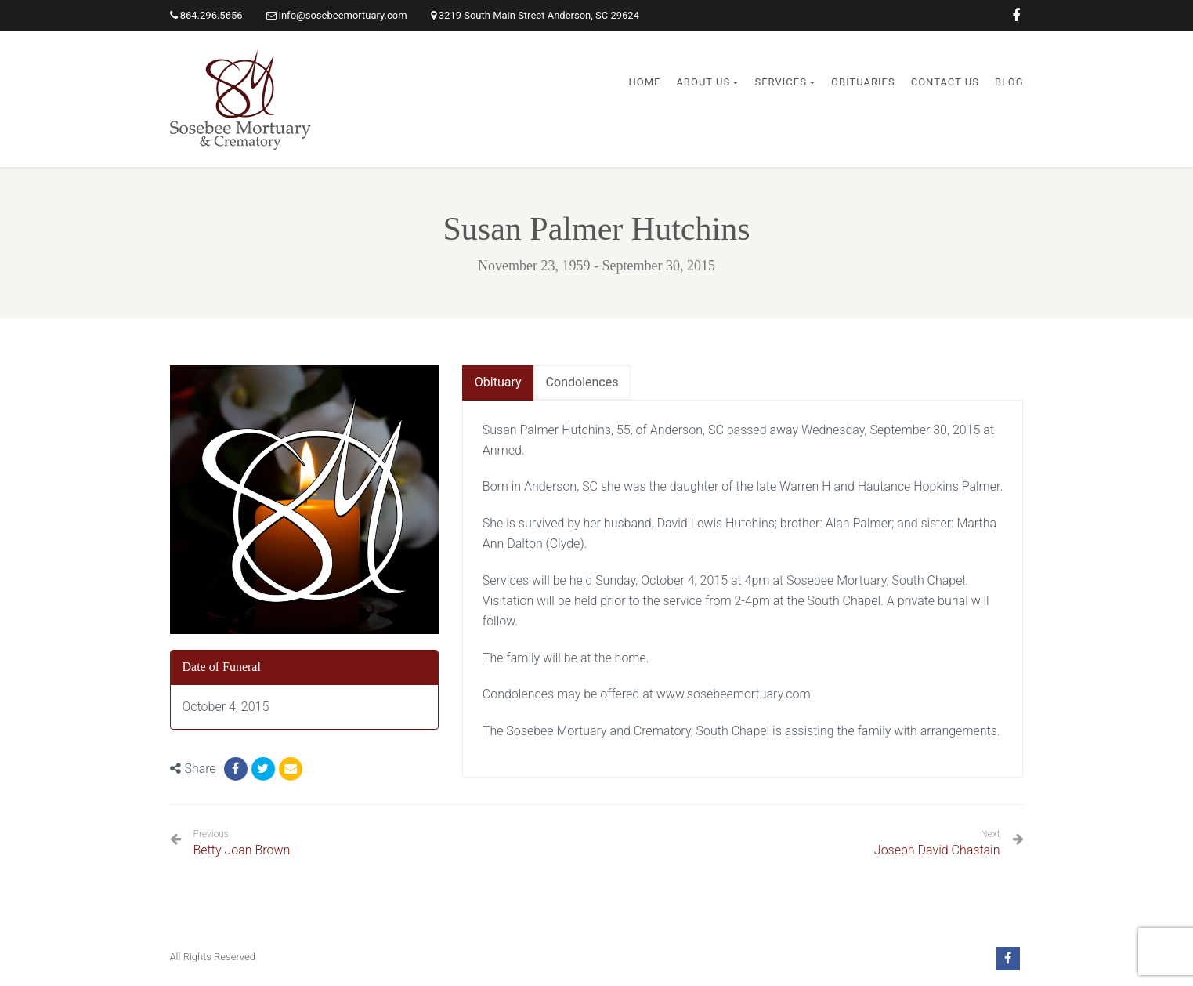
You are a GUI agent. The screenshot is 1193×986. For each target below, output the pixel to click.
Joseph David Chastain (937, 850)
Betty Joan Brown (242, 842)
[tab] (498, 383)
